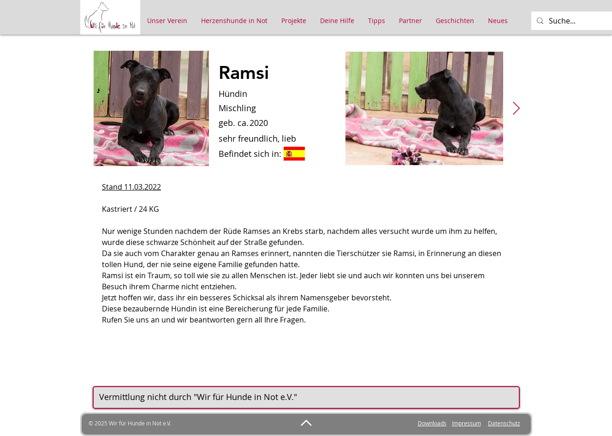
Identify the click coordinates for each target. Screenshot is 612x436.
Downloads (432, 423)
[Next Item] (516, 109)
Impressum (466, 423)
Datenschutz (504, 423)
